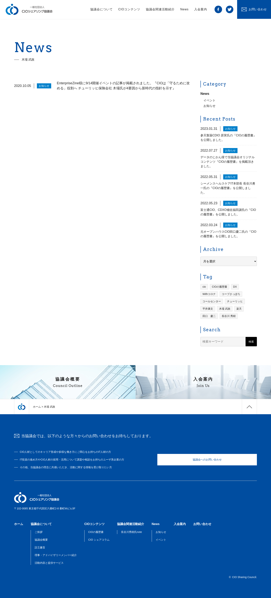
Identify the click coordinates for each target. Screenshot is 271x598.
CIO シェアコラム (99, 539)
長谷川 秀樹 (229, 316)
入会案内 (200, 9)
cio (204, 287)
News (184, 9)
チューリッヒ (235, 301)
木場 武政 (224, 309)
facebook (218, 9)
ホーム (37, 406)
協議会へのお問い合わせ (207, 459)
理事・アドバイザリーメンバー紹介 (56, 555)
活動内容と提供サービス (49, 562)
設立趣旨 (40, 547)
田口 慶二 (209, 316)
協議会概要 (41, 539)
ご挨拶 (39, 531)
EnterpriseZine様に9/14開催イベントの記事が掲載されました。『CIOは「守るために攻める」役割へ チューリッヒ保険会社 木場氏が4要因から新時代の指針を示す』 (123, 86)
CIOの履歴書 (219, 287)
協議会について (101, 9)
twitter (229, 9)
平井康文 (207, 309)
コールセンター (211, 301)
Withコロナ (209, 294)
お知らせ (209, 106)
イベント (209, 100)
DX (235, 287)
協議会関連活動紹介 (160, 9)
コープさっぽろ (231, 294)
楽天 (239, 309)
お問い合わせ (202, 524)
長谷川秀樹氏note (131, 531)
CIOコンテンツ (129, 9)
